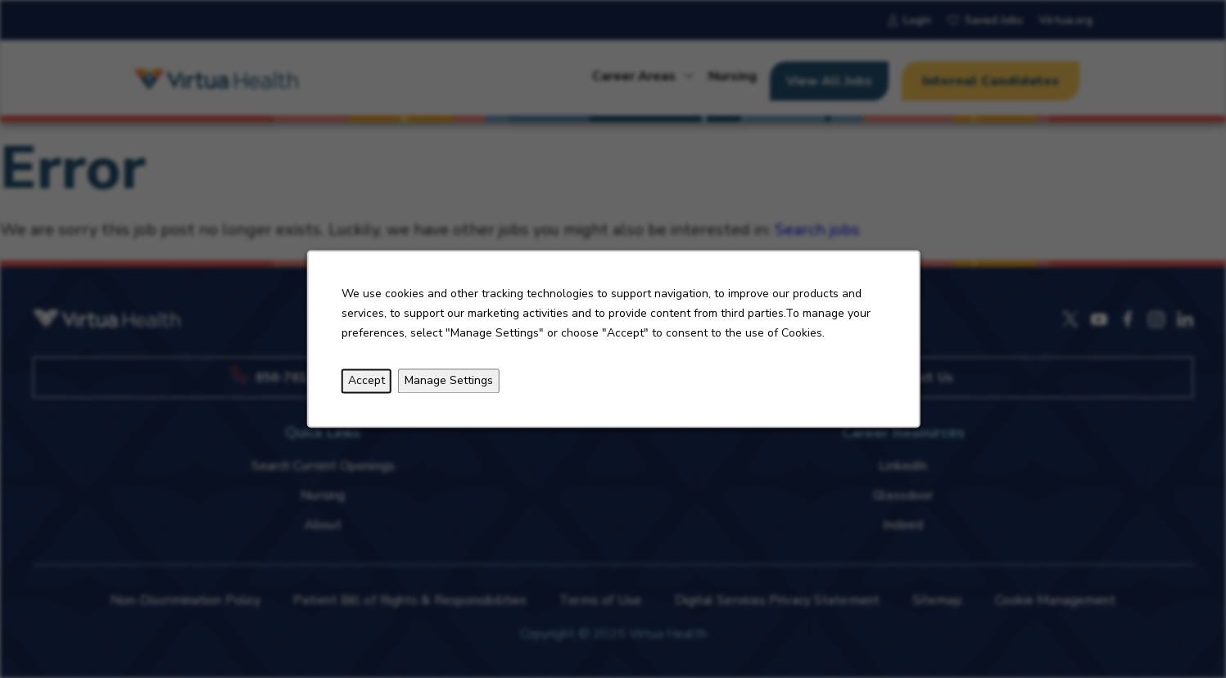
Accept (365, 381)
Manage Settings (448, 381)
